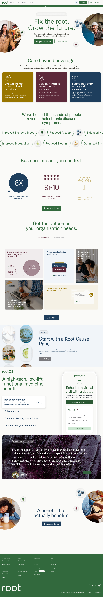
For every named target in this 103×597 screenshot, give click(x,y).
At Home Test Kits (22, 571)
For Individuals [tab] (59, 237)
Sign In (83, 2)
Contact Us (53, 564)
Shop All (20, 575)
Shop (31, 2)
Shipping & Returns (55, 568)
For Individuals (24, 2)
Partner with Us (6, 561)
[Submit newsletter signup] (98, 568)
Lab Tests (23, 6)
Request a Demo (43, 41)
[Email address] (85, 568)
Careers (36, 571)
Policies (52, 571)
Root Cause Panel (22, 561)
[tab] (23, 402)
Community (42, 6)
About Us (36, 561)
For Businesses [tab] (43, 237)
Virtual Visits (14, 6)
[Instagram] (93, 585)
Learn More (62, 41)
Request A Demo (94, 2)
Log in (3, 577)
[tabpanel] (51, 279)
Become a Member (6, 574)
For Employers (14, 2)
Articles (36, 564)
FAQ (52, 561)
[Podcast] (99, 585)
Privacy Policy (98, 592)
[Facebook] (89, 585)
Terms (89, 592)
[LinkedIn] (96, 585)
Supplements (32, 6)
